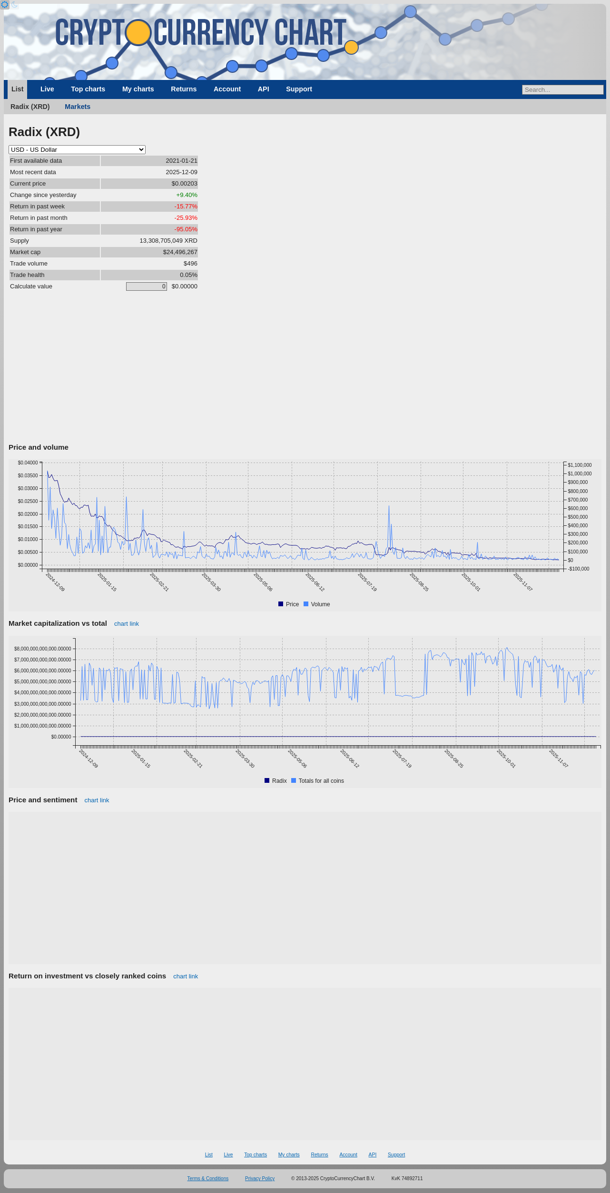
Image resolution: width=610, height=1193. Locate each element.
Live (47, 89)
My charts (138, 89)
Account (227, 89)
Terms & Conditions (208, 1178)
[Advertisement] (305, 368)
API (263, 89)
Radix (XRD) (30, 106)
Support (299, 89)
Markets (77, 106)
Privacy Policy (260, 1178)
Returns (184, 89)
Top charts (88, 89)
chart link (126, 623)
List (17, 89)
